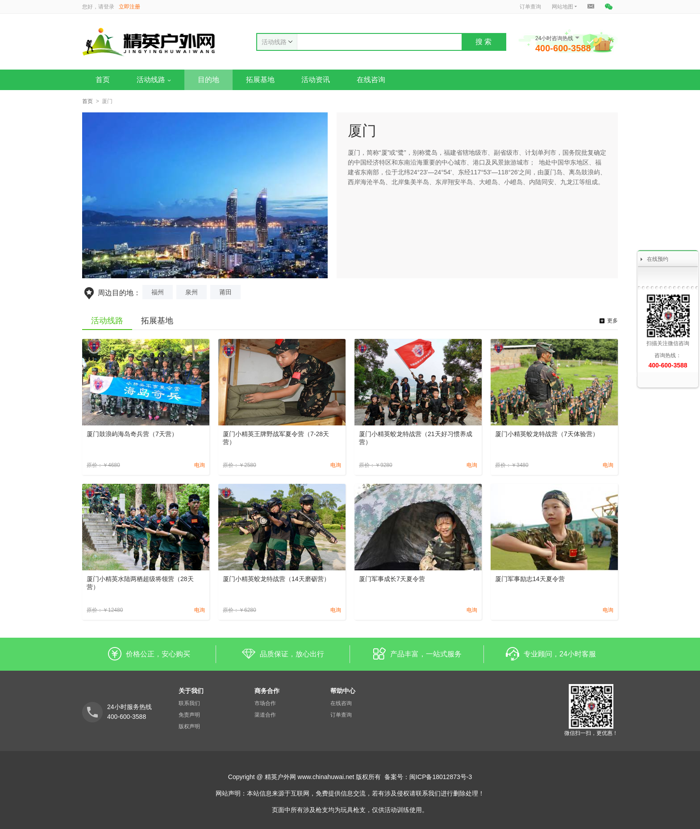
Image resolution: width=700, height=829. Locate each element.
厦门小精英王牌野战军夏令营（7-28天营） (276, 437)
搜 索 (483, 41)
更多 (612, 321)
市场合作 (265, 703)
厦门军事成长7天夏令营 (392, 578)
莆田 (225, 292)
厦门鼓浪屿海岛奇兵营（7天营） (132, 433)
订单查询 (530, 7)
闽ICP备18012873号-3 (440, 776)
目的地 (208, 79)
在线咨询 (371, 79)
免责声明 (189, 715)
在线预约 (657, 259)
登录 (109, 7)
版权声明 (189, 726)
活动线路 (154, 79)
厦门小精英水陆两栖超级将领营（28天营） (140, 582)
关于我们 (191, 690)
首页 (103, 79)
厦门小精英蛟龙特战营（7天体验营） (547, 433)
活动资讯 (315, 79)
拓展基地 (260, 79)
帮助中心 (342, 690)
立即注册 (129, 7)
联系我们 (189, 703)
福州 (157, 292)
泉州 (191, 292)
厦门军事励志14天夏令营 (530, 578)
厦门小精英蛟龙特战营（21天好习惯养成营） (415, 437)
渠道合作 (265, 715)
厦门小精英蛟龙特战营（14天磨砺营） (276, 578)
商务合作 (266, 690)
